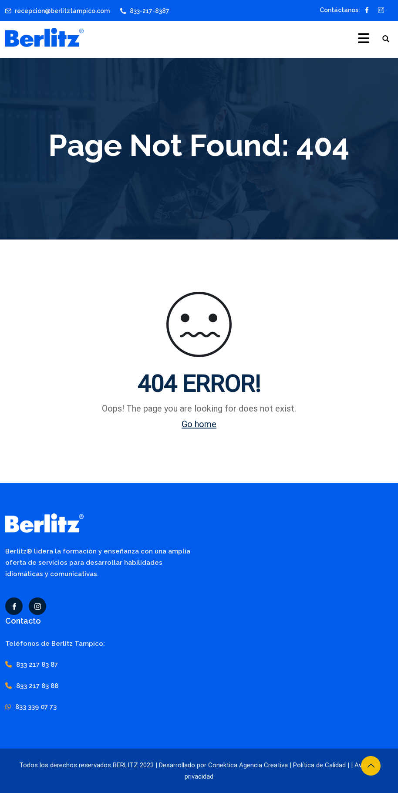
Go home (199, 424)
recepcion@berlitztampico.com (62, 10)
